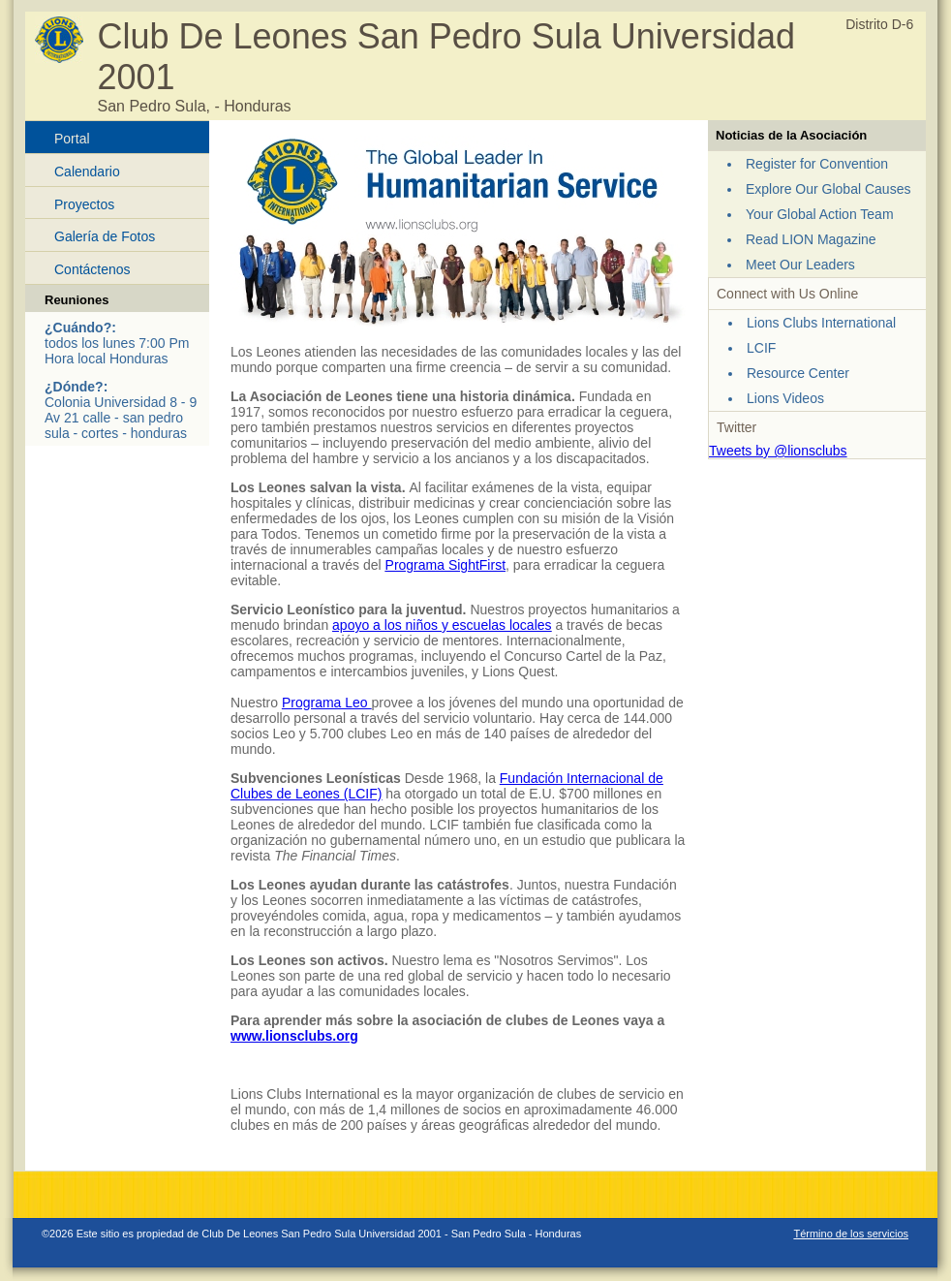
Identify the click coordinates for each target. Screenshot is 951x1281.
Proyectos (84, 204)
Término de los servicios (850, 1233)
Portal (72, 138)
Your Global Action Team (820, 214)
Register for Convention (817, 164)
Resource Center (798, 373)
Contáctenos (92, 269)
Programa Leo (327, 702)
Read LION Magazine (811, 239)
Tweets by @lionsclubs (778, 450)
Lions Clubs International (821, 322)
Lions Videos (785, 398)
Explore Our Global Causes (828, 189)
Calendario (87, 171)
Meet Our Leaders (800, 264)
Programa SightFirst (445, 565)
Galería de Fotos (104, 236)
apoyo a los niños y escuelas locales (441, 625)
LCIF (761, 348)
